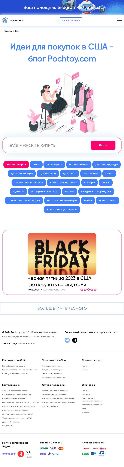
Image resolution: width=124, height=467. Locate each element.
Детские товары (22, 173)
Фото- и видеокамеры (62, 200)
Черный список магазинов (53, 378)
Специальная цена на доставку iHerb (18, 406)
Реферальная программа (13, 398)
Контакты (86, 395)
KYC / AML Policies (50, 406)
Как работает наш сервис (13, 366)
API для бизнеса (71, 20)
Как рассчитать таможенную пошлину (58, 402)
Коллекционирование (29, 182)
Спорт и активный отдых (24, 200)
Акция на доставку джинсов (14, 391)
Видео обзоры (78, 164)
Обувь (106, 182)
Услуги (84, 366)
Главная (8, 31)
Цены (84, 370)
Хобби (88, 200)
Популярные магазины (52, 366)
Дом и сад (69, 173)
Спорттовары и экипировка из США (17, 418)
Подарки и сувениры (44, 191)
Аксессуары (54, 164)
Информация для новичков (54, 395)
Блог (17, 31)
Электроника (107, 200)
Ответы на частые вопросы (55, 391)
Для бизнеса (48, 173)
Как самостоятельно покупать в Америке (20, 370)
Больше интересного (62, 308)
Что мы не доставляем (52, 374)
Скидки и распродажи (96, 191)
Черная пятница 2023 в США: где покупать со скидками (60, 281)
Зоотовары (91, 173)
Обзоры (89, 182)
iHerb (36, 164)
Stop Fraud (86, 413)
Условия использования (92, 405)
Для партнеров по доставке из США (17, 414)
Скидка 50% (7, 426)
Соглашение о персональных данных (92, 399)
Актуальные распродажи (53, 370)
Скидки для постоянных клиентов (16, 395)
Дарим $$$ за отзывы (11, 422)
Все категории (16, 164)
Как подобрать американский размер (58, 398)
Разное (69, 191)
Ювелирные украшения (62, 209)
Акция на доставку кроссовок (15, 410)
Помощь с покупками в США (14, 374)
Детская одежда (106, 164)
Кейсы (109, 173)
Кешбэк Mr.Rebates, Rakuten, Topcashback (20, 402)
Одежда (18, 191)
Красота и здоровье (63, 182)
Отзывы (85, 391)
